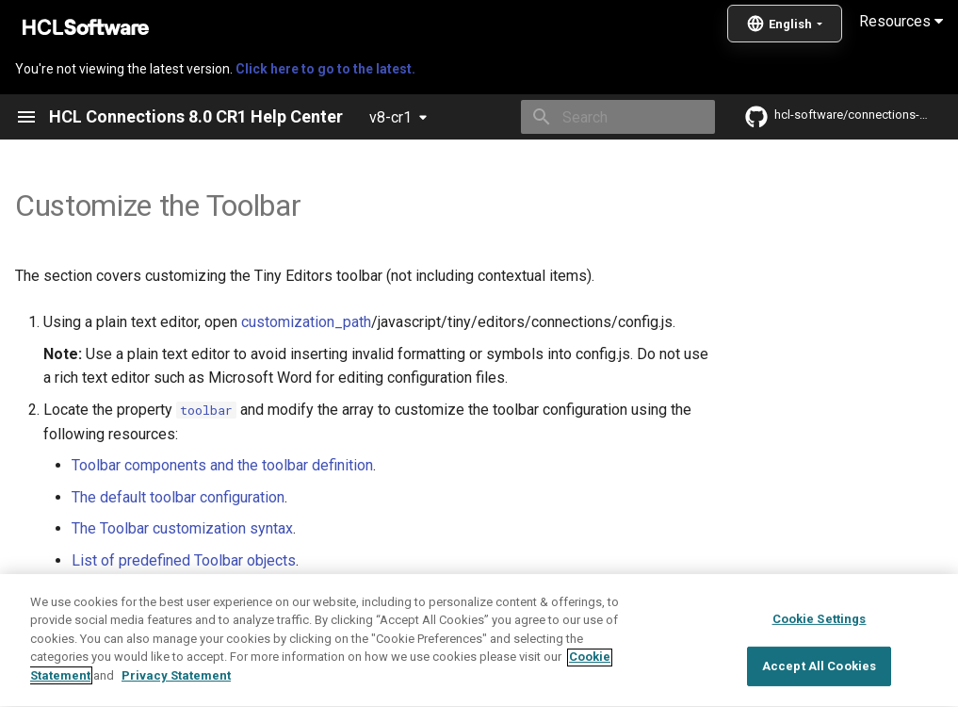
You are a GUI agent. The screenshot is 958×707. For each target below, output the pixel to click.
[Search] (605, 117)
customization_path (306, 322)
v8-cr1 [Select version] (390, 117)
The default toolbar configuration (178, 497)
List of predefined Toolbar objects (184, 560)
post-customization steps (588, 592)
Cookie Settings (819, 666)
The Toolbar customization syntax (182, 528)
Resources (901, 21)
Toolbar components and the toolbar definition (222, 465)
